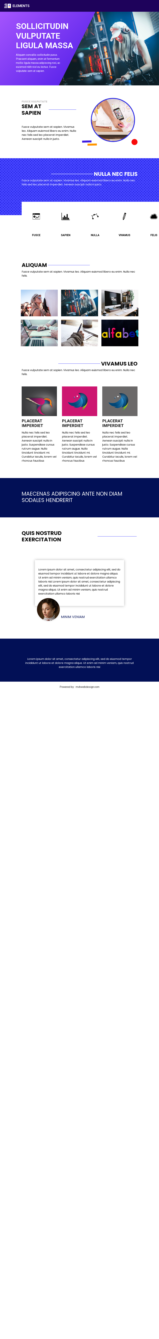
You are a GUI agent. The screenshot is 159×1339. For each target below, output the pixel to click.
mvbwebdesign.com (87, 687)
